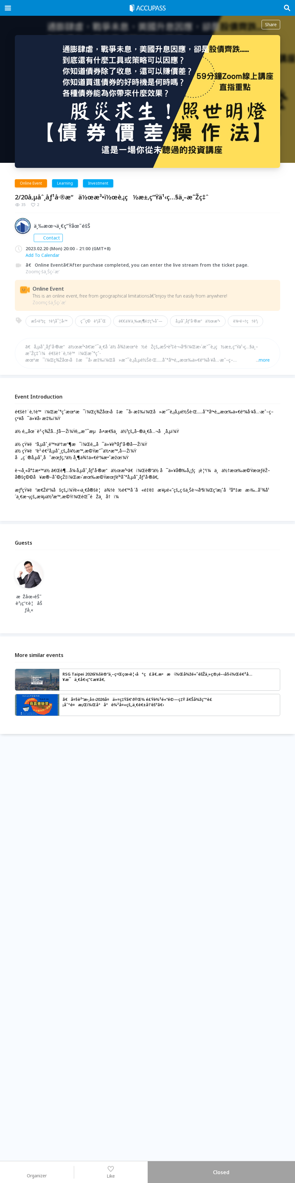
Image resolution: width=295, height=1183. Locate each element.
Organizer (37, 1172)
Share (271, 24)
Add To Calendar (42, 255)
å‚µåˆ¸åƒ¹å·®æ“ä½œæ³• (197, 321)
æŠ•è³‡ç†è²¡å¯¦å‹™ (49, 321)
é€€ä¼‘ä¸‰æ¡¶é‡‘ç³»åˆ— (140, 321)
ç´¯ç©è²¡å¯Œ (93, 321)
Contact (48, 238)
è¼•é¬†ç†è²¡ (245, 321)
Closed (221, 1172)
